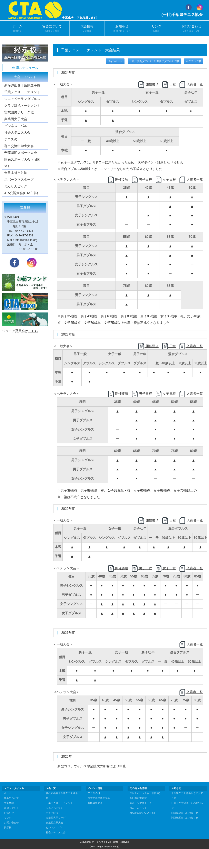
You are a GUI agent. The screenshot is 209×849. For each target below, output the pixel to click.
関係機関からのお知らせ (184, 817)
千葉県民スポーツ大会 (20, 152)
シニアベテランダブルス (22, 99)
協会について (52, 29)
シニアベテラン (54, 807)
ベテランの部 (193, 61)
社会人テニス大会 (17, 132)
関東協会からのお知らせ (184, 812)
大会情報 (87, 29)
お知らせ (121, 29)
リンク (156, 29)
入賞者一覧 (191, 84)
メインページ (115, 61)
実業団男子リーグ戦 (19, 112)
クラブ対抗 (52, 812)
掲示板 (7, 827)
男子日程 (141, 179)
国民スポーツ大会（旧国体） (22, 163)
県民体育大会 (95, 803)
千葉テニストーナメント (22, 92)
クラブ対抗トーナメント (22, 105)
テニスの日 (12, 139)
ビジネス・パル (15, 126)
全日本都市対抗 (15, 172)
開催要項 (148, 84)
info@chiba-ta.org (26, 240)
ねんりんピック (15, 186)
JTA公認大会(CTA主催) (21, 193)
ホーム (17, 29)
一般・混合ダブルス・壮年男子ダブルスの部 (154, 61)
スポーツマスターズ (19, 179)
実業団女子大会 (15, 119)
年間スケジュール (25, 67)
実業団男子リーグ (56, 817)
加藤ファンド (11, 807)
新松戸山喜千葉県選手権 (22, 85)
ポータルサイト (100, 842)
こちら (33, 331)
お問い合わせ (191, 29)
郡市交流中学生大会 (19, 146)
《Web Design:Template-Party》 (104, 846)
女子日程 (165, 179)
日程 (169, 84)
